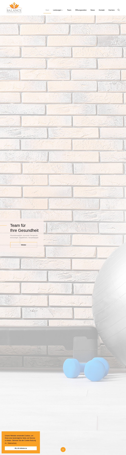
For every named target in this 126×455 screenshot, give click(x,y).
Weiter (23, 245)
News (93, 10)
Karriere (112, 10)
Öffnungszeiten (81, 10)
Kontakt (102, 10)
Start (47, 10)
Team (69, 10)
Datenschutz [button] (12, 443)
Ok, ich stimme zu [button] (21, 448)
